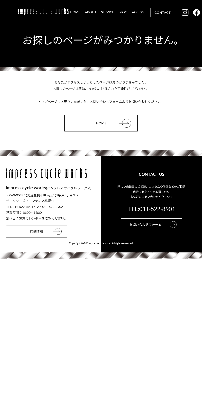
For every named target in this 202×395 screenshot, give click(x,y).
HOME (75, 12)
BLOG (123, 12)
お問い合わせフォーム (106, 101)
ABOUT (91, 12)
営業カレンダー (30, 218)
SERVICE (107, 12)
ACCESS (138, 12)
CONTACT (163, 12)
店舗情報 (48, 231)
